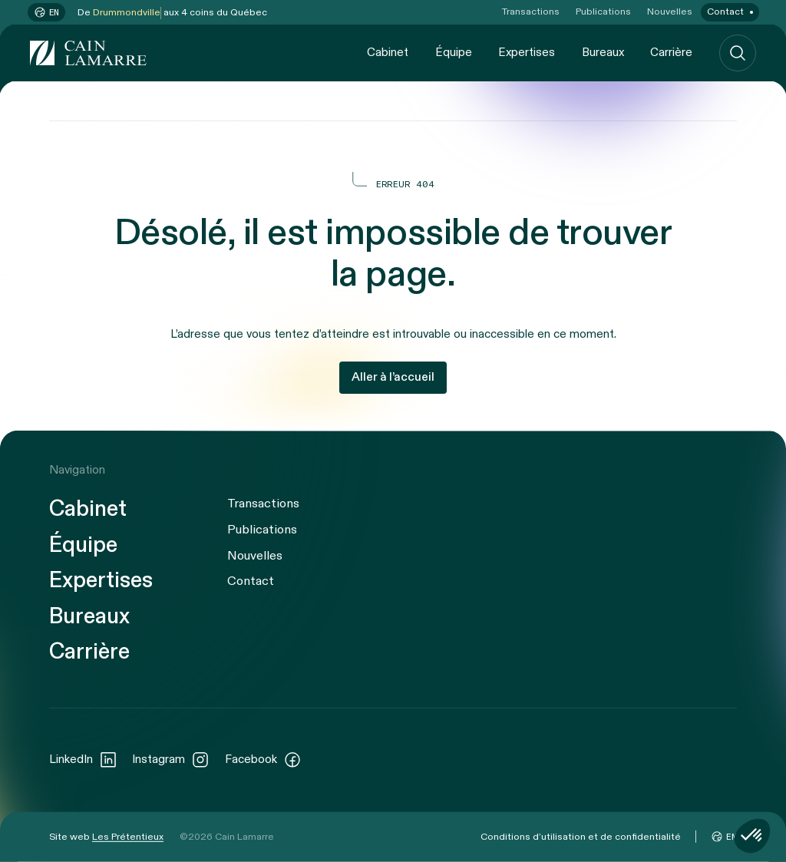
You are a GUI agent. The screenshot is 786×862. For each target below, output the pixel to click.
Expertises (526, 52)
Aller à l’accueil (393, 377)
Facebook (263, 759)
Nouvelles (669, 11)
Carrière (671, 52)
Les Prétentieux (127, 836)
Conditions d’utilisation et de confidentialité (581, 836)
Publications (603, 11)
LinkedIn (83, 759)
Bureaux (603, 52)
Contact (725, 11)
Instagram (171, 759)
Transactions (531, 11)
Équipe (453, 52)
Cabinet (387, 52)
